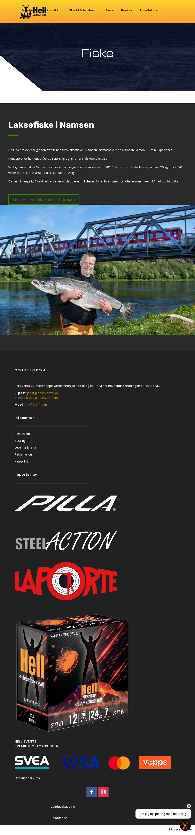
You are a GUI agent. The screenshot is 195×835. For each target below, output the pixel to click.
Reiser (110, 10)
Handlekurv (149, 10)
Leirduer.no (59, 818)
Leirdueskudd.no (63, 806)
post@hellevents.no (42, 393)
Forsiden (28, 10)
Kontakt (127, 10)
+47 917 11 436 (36, 405)
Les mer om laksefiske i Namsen (44, 199)
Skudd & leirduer (84, 10)
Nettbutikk (52, 10)
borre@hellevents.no (42, 398)
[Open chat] (185, 825)
